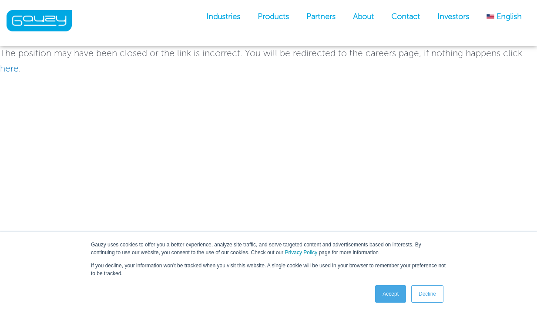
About (363, 16)
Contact (405, 16)
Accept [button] (391, 294)
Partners (321, 16)
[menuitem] (504, 17)
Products (273, 16)
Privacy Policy (301, 252)
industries (223, 16)
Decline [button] (427, 294)
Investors (453, 16)
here (9, 68)
